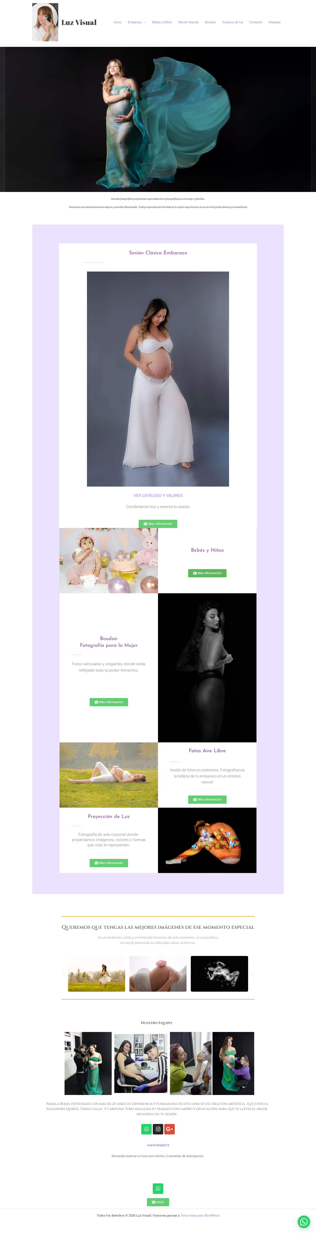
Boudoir (210, 22)
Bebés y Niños (162, 22)
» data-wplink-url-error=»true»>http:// (158, 1167)
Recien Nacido (189, 22)
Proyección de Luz (109, 816)
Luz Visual (79, 22)
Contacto (255, 22)
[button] (64, 974)
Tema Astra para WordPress (200, 1215)
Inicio (118, 22)
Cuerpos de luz (232, 22)
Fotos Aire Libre (207, 751)
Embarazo (137, 22)
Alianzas (275, 22)
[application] (144, 22)
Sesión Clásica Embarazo (158, 253)
